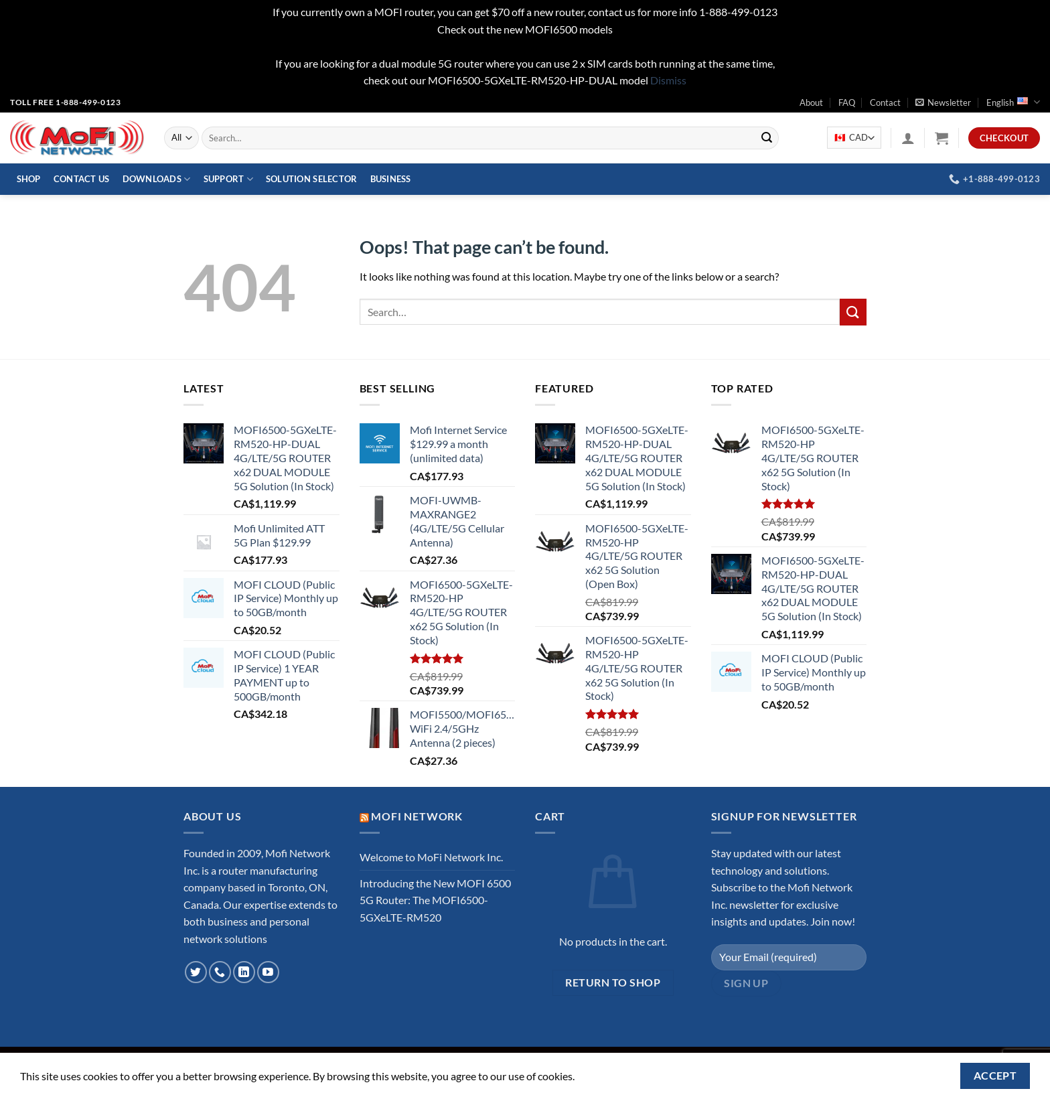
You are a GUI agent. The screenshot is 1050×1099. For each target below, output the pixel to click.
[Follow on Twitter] (196, 972)
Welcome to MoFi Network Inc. (431, 857)
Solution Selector (311, 178)
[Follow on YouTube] (268, 972)
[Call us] (220, 972)
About (811, 102)
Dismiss (668, 80)
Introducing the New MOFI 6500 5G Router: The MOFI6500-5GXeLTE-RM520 (435, 900)
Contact (885, 102)
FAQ (846, 102)
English (1013, 102)
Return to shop (612, 982)
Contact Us (82, 178)
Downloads (157, 179)
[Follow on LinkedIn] (244, 972)
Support (228, 179)
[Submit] (766, 138)
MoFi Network (417, 816)
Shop (29, 178)
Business (390, 178)
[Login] (908, 138)
